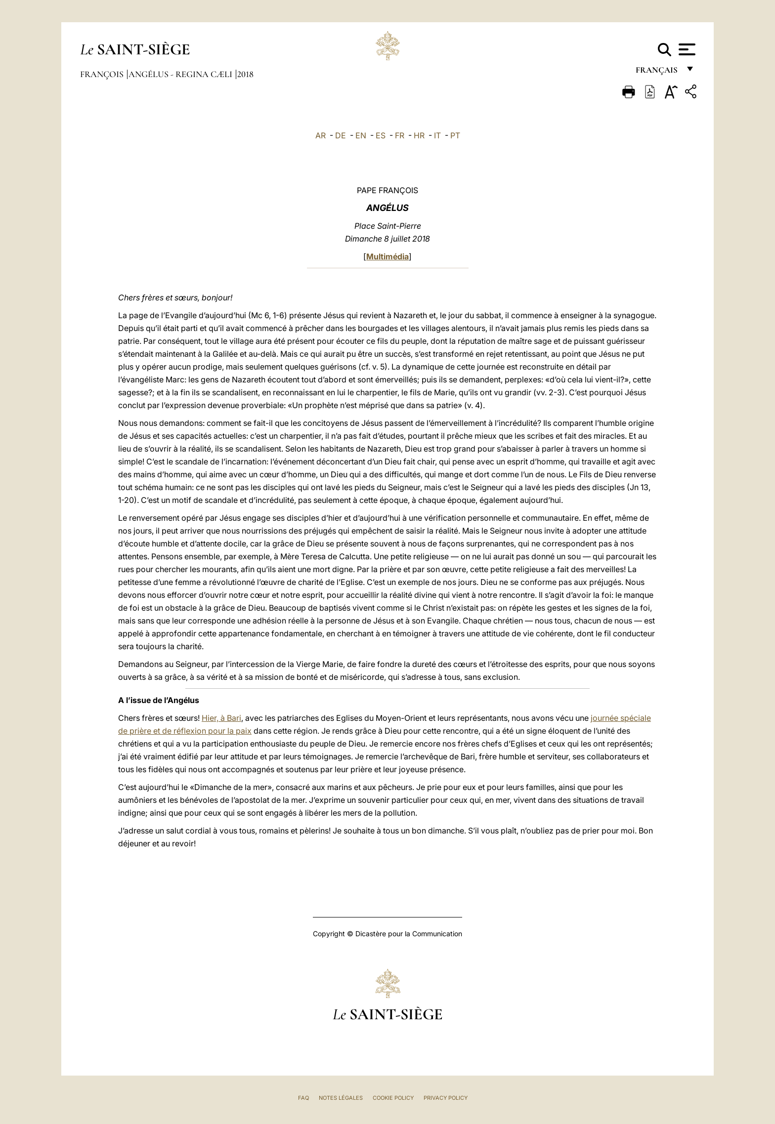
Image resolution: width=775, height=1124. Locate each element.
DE (340, 135)
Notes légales (341, 1097)
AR (320, 135)
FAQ (303, 1097)
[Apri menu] (685, 49)
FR (399, 135)
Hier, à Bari (221, 718)
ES (381, 135)
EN (360, 135)
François (103, 74)
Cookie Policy (393, 1097)
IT (437, 135)
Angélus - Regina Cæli (181, 74)
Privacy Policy (446, 1097)
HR (419, 135)
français (658, 73)
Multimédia (387, 256)
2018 (245, 74)
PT (455, 135)
